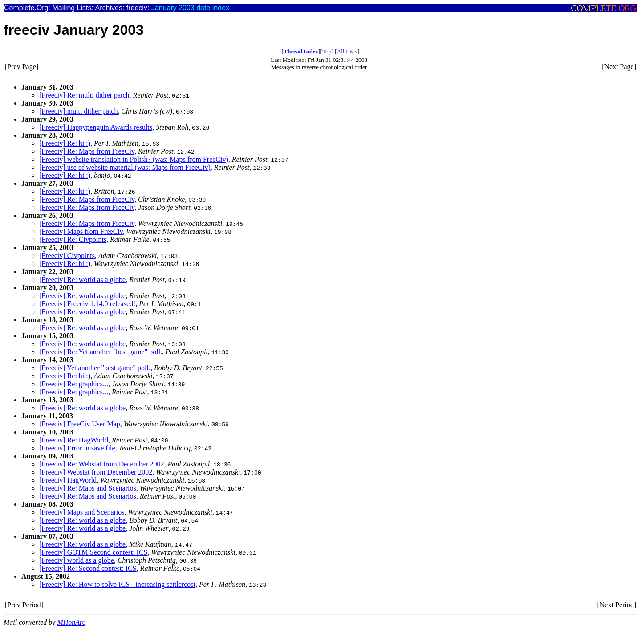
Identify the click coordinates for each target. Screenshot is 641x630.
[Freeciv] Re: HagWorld (73, 440)
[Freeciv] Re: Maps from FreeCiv (86, 151)
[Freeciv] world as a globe (76, 560)
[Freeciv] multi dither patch (78, 111)
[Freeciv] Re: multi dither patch (84, 95)
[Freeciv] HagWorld (68, 480)
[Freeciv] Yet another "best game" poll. (94, 368)
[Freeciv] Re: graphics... (73, 384)
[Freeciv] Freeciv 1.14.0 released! (87, 303)
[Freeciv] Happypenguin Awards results (95, 127)
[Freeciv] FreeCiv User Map (79, 424)
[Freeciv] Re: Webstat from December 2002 (101, 464)
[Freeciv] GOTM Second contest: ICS (93, 552)
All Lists (347, 51)
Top (327, 51)
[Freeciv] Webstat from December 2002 (95, 472)
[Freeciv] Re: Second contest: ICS (88, 568)
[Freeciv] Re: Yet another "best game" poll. (100, 352)
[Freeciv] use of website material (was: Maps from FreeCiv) (125, 167)
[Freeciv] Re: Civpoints (72, 239)
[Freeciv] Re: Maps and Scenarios (87, 488)
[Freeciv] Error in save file (77, 448)
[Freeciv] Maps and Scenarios (82, 512)
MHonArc (71, 622)
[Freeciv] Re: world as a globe (82, 279)
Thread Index (301, 51)
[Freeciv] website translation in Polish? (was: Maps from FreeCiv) (133, 159)
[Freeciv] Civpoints (67, 255)
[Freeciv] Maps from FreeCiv (81, 231)
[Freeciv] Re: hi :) (64, 143)
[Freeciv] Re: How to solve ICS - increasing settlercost (117, 584)
